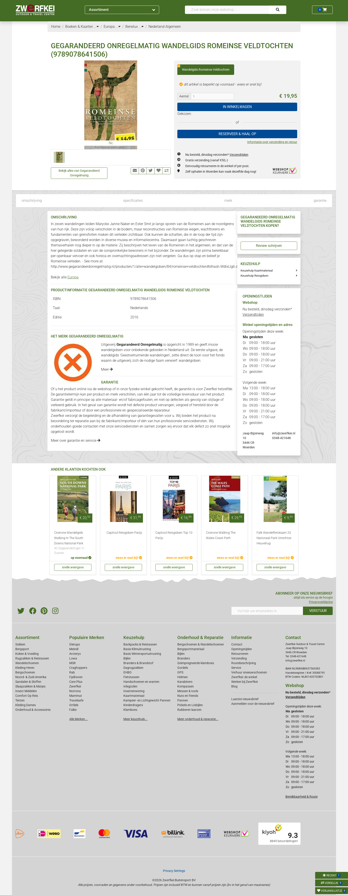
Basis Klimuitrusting (137, 649)
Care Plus (75, 681)
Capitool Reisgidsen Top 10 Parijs (173, 535)
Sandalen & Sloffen (28, 681)
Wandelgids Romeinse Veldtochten (203, 68)
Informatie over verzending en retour (272, 142)
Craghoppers (78, 667)
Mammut (75, 695)
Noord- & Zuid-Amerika (30, 677)
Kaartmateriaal (133, 695)
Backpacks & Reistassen (140, 644)
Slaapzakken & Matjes (30, 686)
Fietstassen (131, 677)
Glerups (74, 644)
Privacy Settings (174, 871)
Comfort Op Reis (26, 695)
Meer (107, 369)
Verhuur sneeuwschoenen (249, 672)
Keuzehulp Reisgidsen (254, 275)
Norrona (75, 691)
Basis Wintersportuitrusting (142, 653)
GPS (180, 672)
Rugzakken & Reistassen (32, 658)
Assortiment (122, 9)
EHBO (127, 672)
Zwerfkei (75, 686)
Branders (183, 658)
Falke (73, 709)
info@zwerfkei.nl (283, 433)
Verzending (239, 658)
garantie (320, 200)
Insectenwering (133, 691)
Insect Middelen (26, 691)
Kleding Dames (25, 705)
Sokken (20, 644)
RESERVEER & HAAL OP (237, 134)
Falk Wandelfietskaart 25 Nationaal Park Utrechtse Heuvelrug (274, 538)
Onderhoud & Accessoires (33, 709)
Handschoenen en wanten (141, 681)
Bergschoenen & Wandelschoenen (200, 644)
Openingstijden (241, 649)
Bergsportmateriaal (190, 649)
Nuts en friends (187, 695)
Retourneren (239, 653)
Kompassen (185, 686)
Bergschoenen (25, 672)
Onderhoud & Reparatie (200, 637)
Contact (236, 644)
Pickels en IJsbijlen (190, 705)
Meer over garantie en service (75, 440)
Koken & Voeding (27, 653)
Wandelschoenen (27, 663)
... (96, 26)
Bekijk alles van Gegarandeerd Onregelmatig (79, 173)
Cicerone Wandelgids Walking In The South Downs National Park (72, 543)
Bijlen (127, 658)
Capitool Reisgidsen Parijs (124, 533)
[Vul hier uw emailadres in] (267, 611)
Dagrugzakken (133, 667)
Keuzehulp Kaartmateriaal (257, 270)
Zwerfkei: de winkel (244, 677)
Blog (234, 686)
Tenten (20, 700)
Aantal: (184, 96)
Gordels (182, 667)
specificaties (133, 200)
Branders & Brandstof (138, 663)
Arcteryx (75, 653)
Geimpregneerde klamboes (195, 663)
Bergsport (22, 649)
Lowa (73, 658)
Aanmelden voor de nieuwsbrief (252, 703)
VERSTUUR (318, 611)
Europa (73, 277)
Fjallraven (76, 677)
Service (236, 667)
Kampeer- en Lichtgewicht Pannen (146, 700)
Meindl (73, 649)
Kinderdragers (133, 705)
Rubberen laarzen (189, 709)
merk (228, 200)
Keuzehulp (133, 637)
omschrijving (32, 200)
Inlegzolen (130, 686)
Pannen (182, 700)
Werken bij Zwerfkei (244, 681)
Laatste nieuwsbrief (245, 699)
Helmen (182, 677)
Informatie (241, 637)
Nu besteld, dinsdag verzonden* (216, 154)
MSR (72, 663)
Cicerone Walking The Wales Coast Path (220, 535)
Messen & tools (187, 691)
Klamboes (130, 709)
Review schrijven (269, 246)
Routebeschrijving (243, 663)
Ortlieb (73, 705)
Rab (72, 672)
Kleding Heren (24, 667)
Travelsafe (76, 700)
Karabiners (184, 681)
